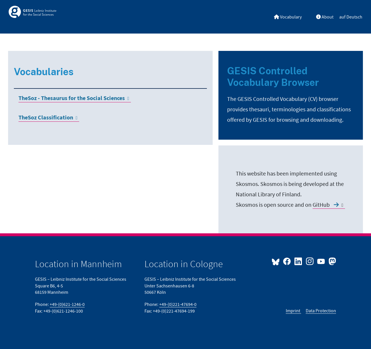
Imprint (293, 311)
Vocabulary (288, 17)
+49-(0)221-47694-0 (177, 304)
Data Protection (321, 311)
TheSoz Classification (45, 118)
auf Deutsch (350, 17)
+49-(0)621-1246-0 (67, 304)
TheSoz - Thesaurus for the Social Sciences (71, 98)
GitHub (326, 205)
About (324, 17)
